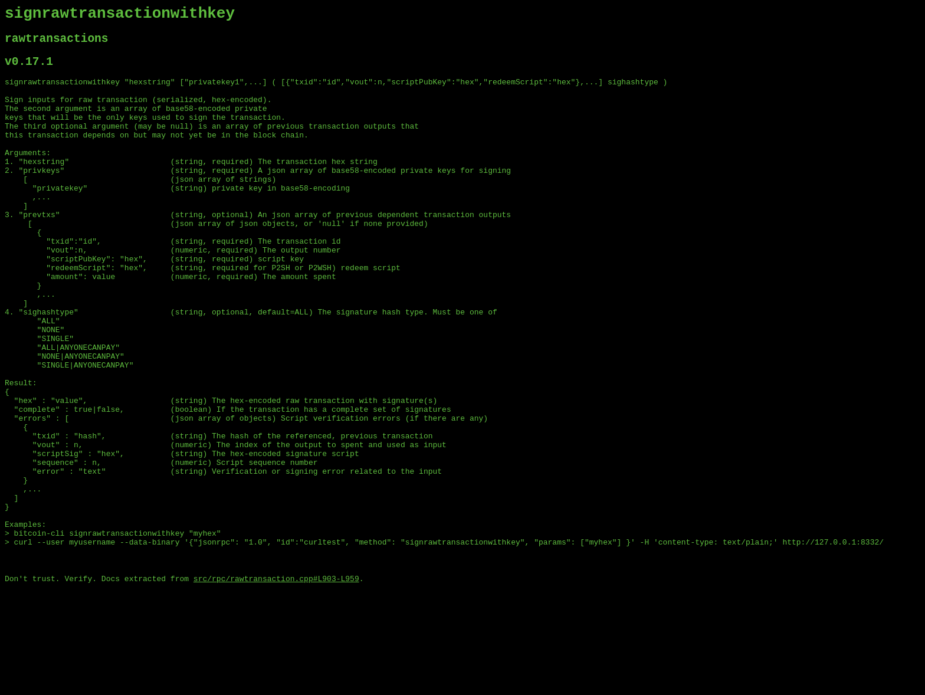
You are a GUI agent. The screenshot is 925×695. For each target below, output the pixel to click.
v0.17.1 (29, 70)
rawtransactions (57, 44)
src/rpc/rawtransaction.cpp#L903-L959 (276, 685)
